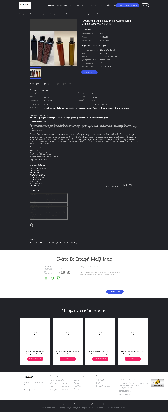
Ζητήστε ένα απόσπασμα (127, 5)
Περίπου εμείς (62, 5)
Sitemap (76, 404)
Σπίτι (43, 5)
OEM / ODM (100, 380)
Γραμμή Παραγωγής (103, 386)
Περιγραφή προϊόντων (62, 83)
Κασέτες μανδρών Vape (58, 380)
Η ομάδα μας (78, 386)
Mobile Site (111, 404)
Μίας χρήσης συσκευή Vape (59, 383)
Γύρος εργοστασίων (76, 5)
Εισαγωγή (77, 389)
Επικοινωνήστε (89, 72)
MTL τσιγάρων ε (76, 243)
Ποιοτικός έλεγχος (92, 5)
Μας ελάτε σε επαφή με (109, 5)
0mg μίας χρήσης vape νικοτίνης (59, 243)
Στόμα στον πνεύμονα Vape (59, 386)
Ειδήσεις (122, 5)
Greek (145, 5)
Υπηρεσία (77, 383)
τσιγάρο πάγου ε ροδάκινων (39, 243)
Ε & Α (98, 383)
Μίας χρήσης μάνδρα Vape (59, 389)
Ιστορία (76, 380)
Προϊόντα (51, 5)
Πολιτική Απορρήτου (93, 404)
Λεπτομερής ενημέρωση (39, 83)
